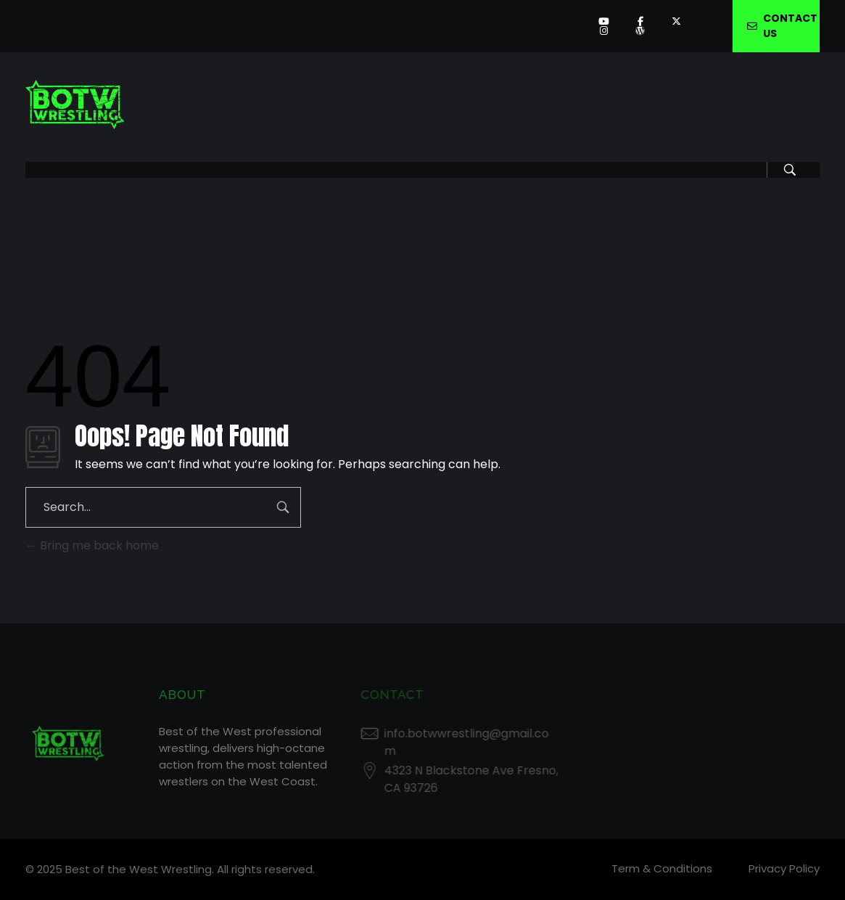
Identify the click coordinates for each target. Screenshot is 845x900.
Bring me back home (92, 545)
